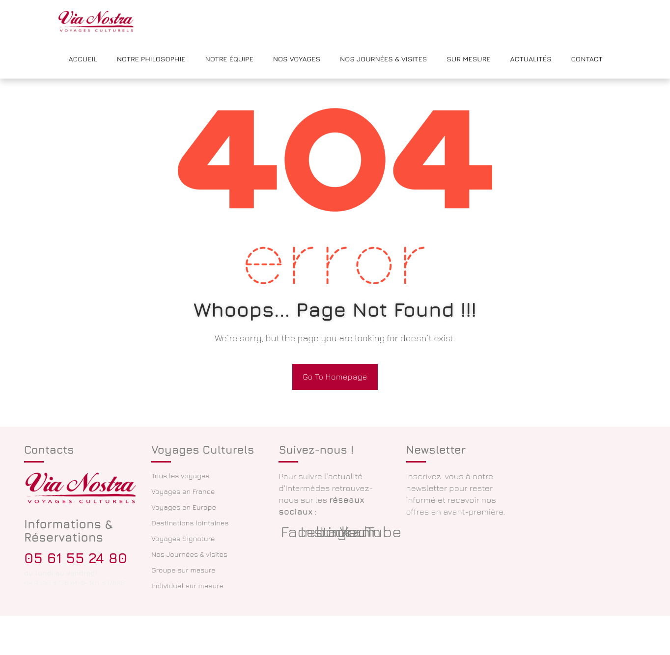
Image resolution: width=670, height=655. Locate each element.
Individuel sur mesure (187, 585)
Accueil (83, 59)
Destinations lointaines (189, 523)
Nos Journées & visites (189, 554)
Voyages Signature (183, 538)
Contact (586, 59)
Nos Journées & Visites (383, 59)
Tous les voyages (180, 475)
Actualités (531, 59)
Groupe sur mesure (183, 570)
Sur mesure (468, 59)
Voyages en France (183, 491)
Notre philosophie (151, 59)
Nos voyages (296, 59)
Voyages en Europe (183, 507)
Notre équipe (229, 59)
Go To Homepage (335, 376)
